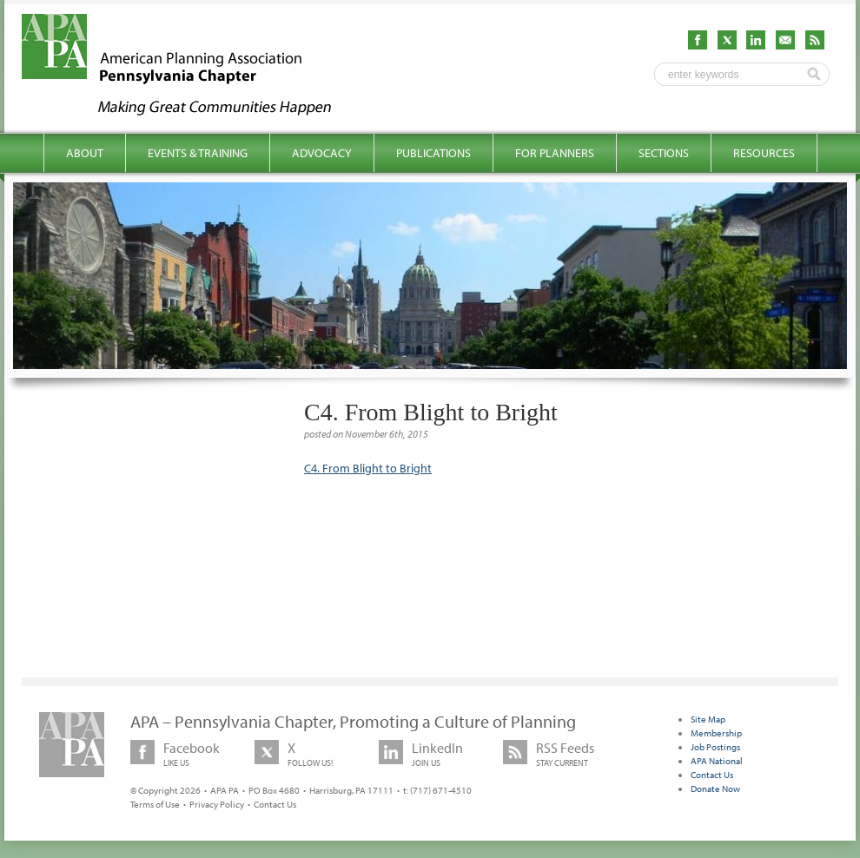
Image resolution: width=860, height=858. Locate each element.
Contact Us (275, 804)
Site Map (708, 719)
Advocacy (322, 153)
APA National (717, 761)
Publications (433, 153)
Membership (716, 733)
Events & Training (198, 153)
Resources (764, 153)
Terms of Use (155, 804)
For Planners (554, 153)
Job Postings (715, 747)
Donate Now (715, 788)
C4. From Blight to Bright (368, 468)
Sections (663, 153)
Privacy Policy (216, 804)
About (84, 153)
